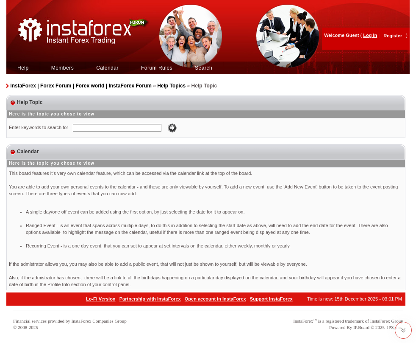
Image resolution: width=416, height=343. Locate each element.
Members (62, 68)
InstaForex (303, 320)
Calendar (107, 68)
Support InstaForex (271, 298)
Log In (370, 35)
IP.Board (361, 327)
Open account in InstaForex (215, 298)
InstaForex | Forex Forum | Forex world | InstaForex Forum (80, 86)
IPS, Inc (394, 327)
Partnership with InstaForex (150, 298)
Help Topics (171, 86)
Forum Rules (156, 68)
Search (203, 68)
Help (23, 68)
